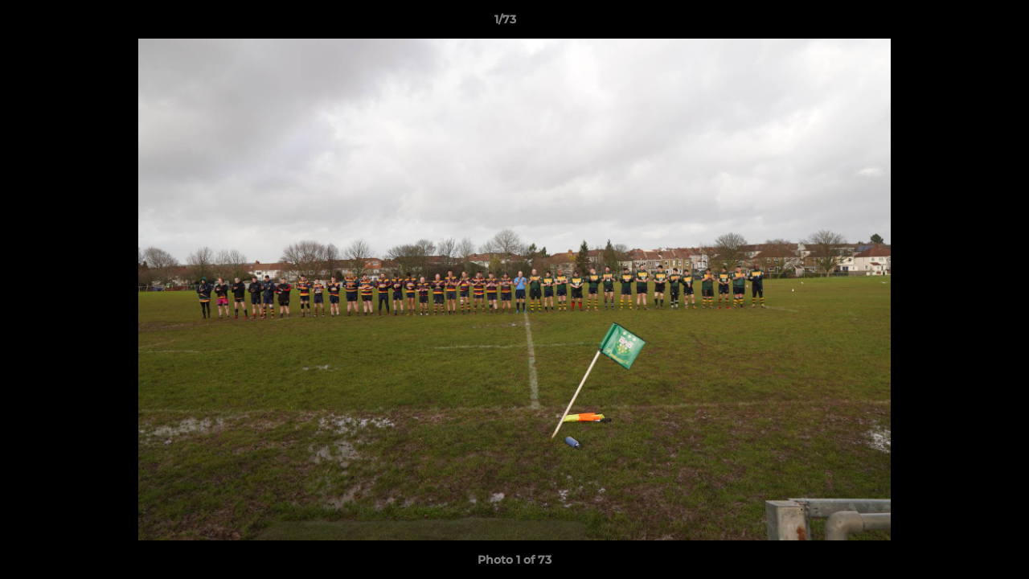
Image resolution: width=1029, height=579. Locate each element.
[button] (961, 23)
